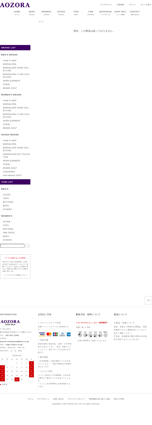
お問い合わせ (58, 399)
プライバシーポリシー (76, 399)
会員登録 (119, 5)
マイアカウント (104, 5)
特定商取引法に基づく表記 (99, 399)
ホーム (41, 21)
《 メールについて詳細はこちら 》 (15, 275)
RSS (116, 399)
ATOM (121, 399)
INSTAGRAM (105, 13)
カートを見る (144, 5)
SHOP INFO (120, 13)
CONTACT (135, 13)
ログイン (131, 5)
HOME (17, 13)
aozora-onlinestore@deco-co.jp (14, 341)
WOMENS (46, 13)
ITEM (76, 13)
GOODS (61, 13)
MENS (32, 13)
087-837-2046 (12, 335)
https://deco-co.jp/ (14, 345)
